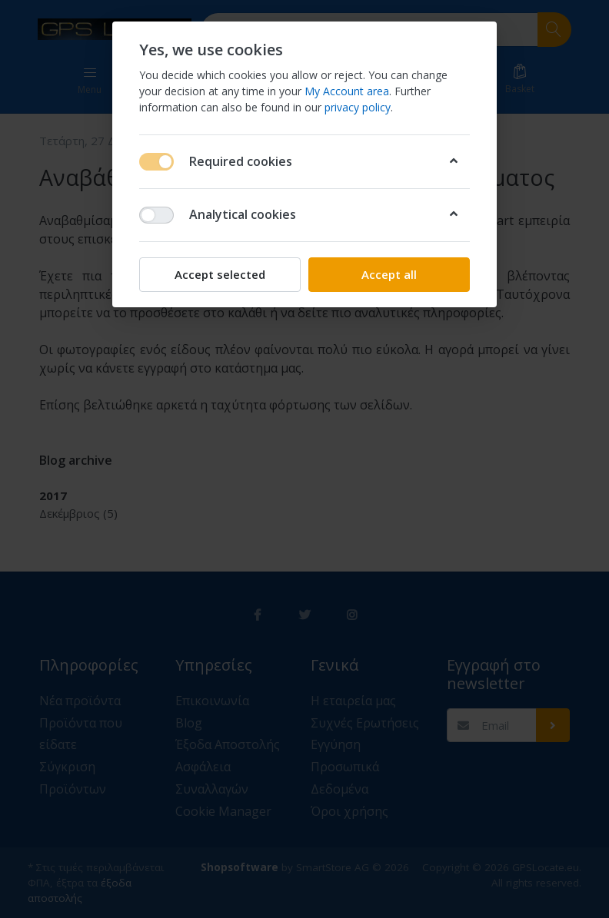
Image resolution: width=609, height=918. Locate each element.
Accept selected (220, 274)
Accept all (389, 274)
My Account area (346, 91)
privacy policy (357, 107)
